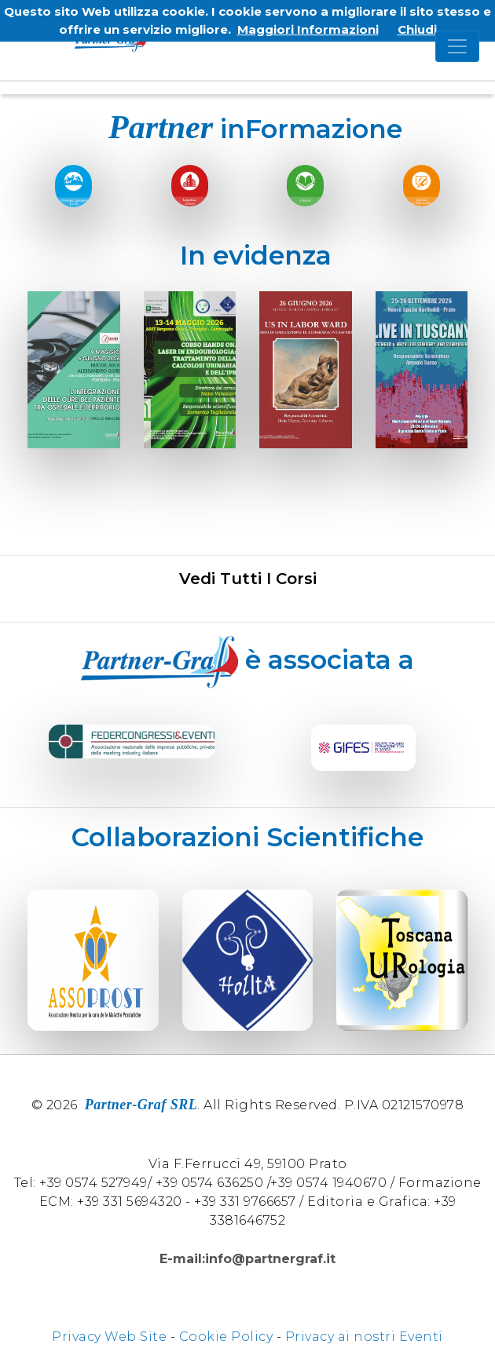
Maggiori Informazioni (308, 29)
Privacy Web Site (109, 1336)
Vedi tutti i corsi (248, 578)
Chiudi (417, 29)
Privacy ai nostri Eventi (364, 1336)
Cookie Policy (226, 1336)
